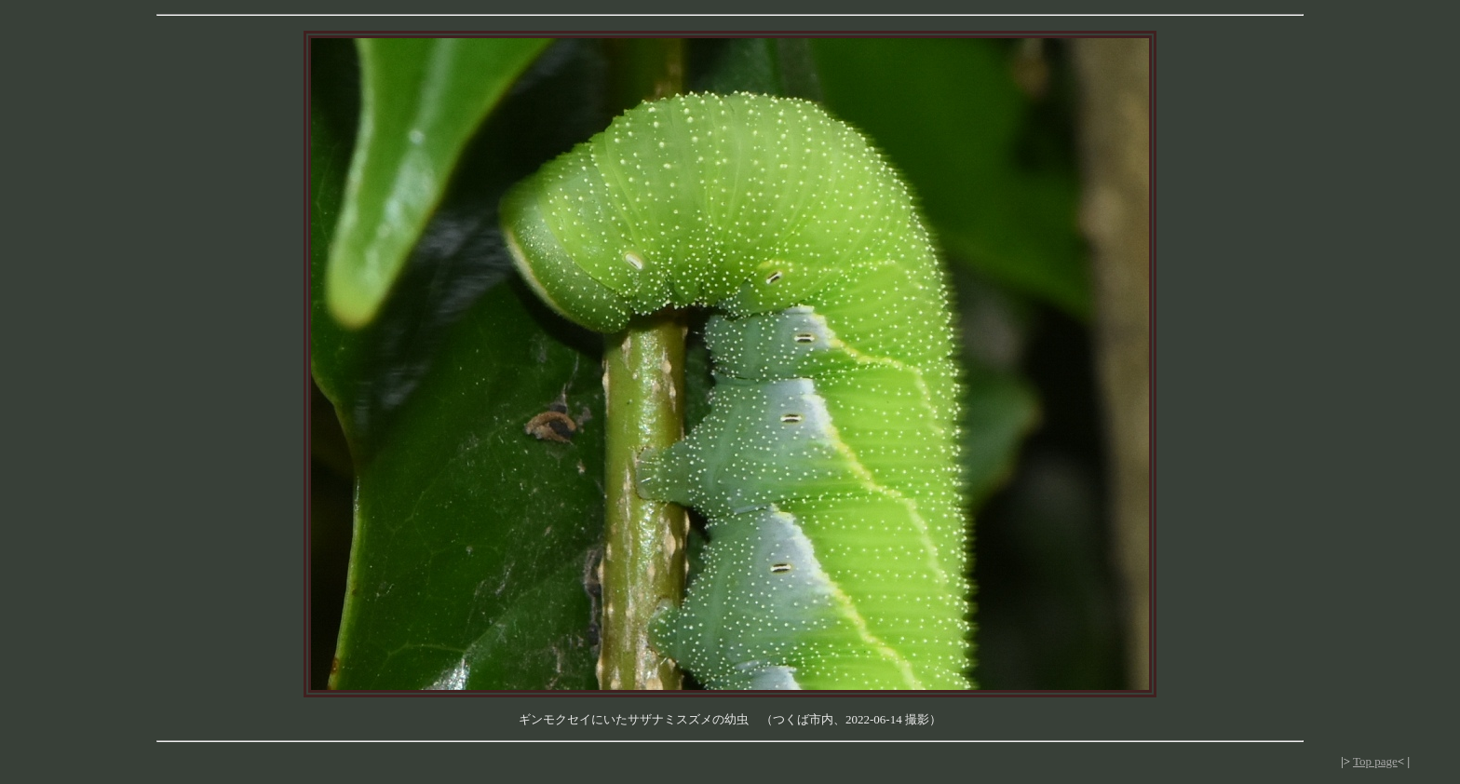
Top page (1375, 761)
